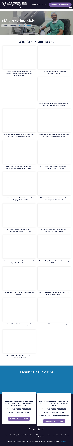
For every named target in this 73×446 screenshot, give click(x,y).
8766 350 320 (26, 409)
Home (5, 26)
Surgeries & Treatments (37, 435)
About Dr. (13, 435)
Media (48, 435)
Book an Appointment (61, 4)
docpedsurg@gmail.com (20, 412)
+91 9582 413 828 (15, 409)
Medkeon (63, 441)
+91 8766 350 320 (40, 4)
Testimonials (13, 26)
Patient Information (57, 435)
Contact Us (41, 437)
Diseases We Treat (23, 435)
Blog (66, 435)
